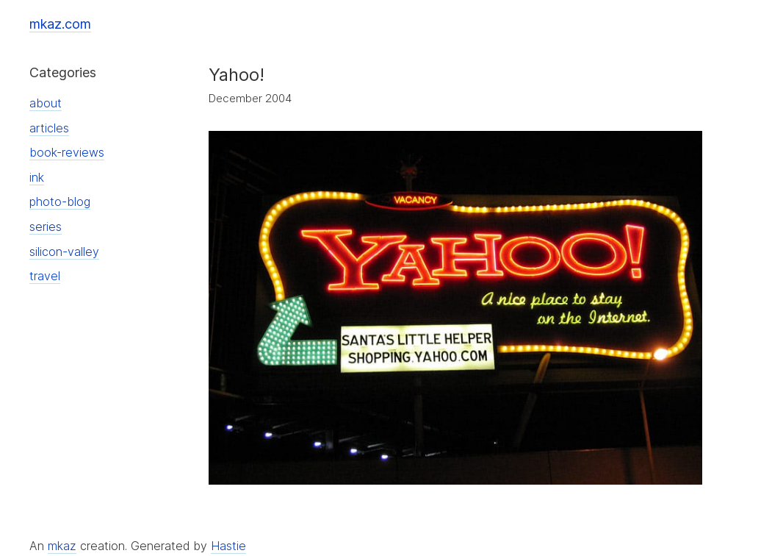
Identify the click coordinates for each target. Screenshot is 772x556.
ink (36, 177)
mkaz (62, 545)
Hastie (228, 545)
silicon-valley (64, 251)
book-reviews (66, 152)
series (45, 226)
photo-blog (59, 201)
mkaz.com (60, 24)
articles (49, 128)
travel (44, 275)
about (45, 103)
